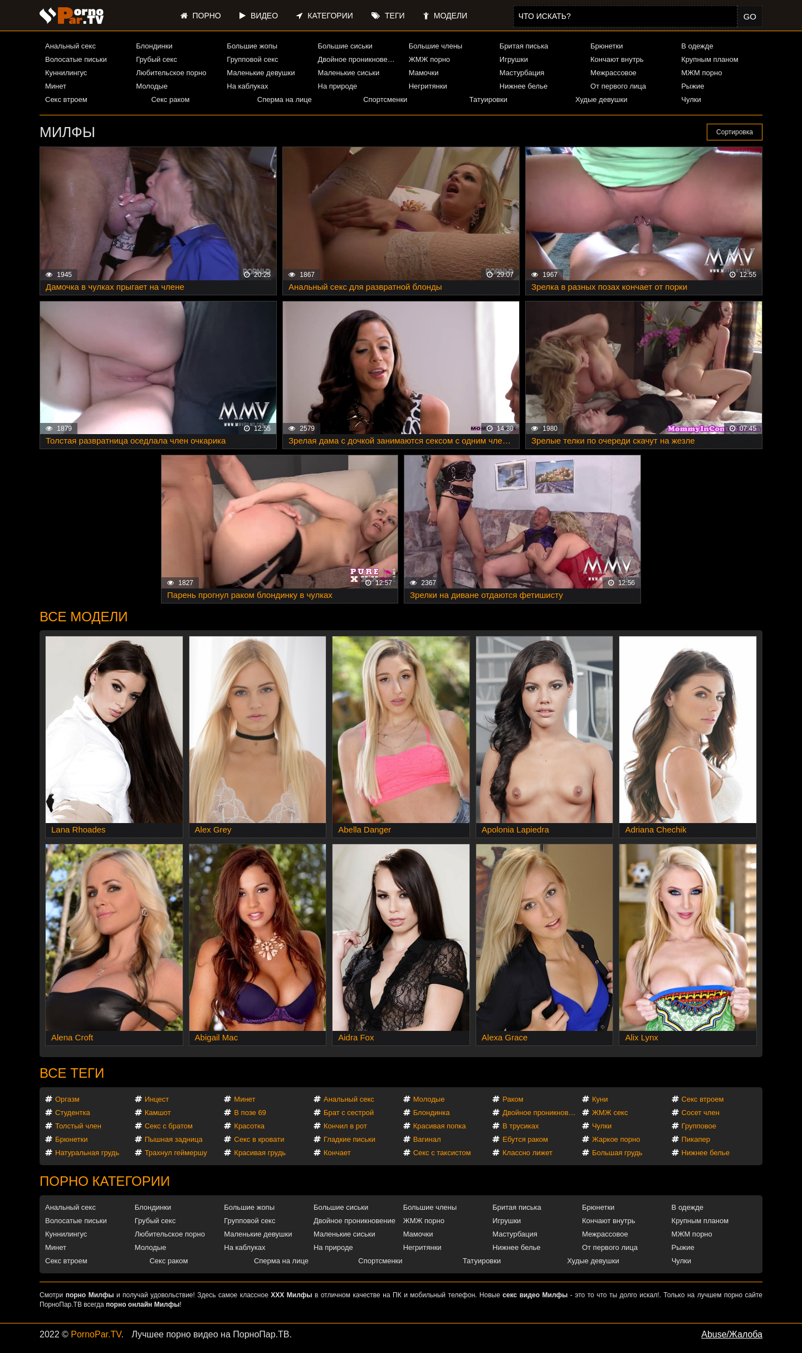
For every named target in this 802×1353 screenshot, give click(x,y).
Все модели (84, 616)
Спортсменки (385, 99)
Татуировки (488, 99)
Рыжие (692, 86)
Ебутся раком (525, 1139)
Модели (445, 15)
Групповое (699, 1126)
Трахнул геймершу (176, 1152)
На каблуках (247, 86)
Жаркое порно (616, 1139)
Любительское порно (171, 73)
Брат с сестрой (349, 1112)
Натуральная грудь (87, 1152)
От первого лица (618, 86)
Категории (324, 15)
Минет (55, 86)
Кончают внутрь (617, 59)
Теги (387, 15)
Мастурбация (522, 73)
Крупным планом (709, 59)
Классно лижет (527, 1152)
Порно (200, 15)
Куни (600, 1099)
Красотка (249, 1126)
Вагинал (427, 1139)
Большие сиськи (345, 46)
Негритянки (428, 86)
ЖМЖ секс (610, 1112)
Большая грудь (617, 1152)
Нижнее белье (523, 86)
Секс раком (170, 99)
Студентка (72, 1112)
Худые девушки (601, 99)
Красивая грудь (260, 1152)
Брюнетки (606, 46)
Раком (512, 1099)
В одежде (697, 46)
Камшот (158, 1112)
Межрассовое (613, 73)
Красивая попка (439, 1126)
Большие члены (435, 46)
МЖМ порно (701, 73)
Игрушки (514, 59)
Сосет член (701, 1112)
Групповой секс (252, 59)
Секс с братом (169, 1126)
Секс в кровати (259, 1139)
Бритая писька (524, 46)
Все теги (72, 1073)
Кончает (337, 1152)
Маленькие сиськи (349, 73)
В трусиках (520, 1126)
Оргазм (67, 1099)
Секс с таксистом (442, 1152)
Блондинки (154, 46)
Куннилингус (66, 73)
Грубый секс (156, 59)
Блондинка (431, 1112)
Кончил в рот (345, 1126)
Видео (258, 15)
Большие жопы (252, 46)
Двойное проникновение (358, 59)
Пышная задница (174, 1139)
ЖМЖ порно (429, 59)
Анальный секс (70, 46)
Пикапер (696, 1139)
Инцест (157, 1099)
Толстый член (78, 1126)
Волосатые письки (76, 59)
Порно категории (105, 1181)
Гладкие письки (349, 1139)
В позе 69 (250, 1112)
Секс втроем (66, 99)
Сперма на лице (284, 99)
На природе (338, 86)
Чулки (691, 99)
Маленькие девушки (261, 73)
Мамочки (424, 73)
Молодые (152, 86)
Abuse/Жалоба (731, 1334)
